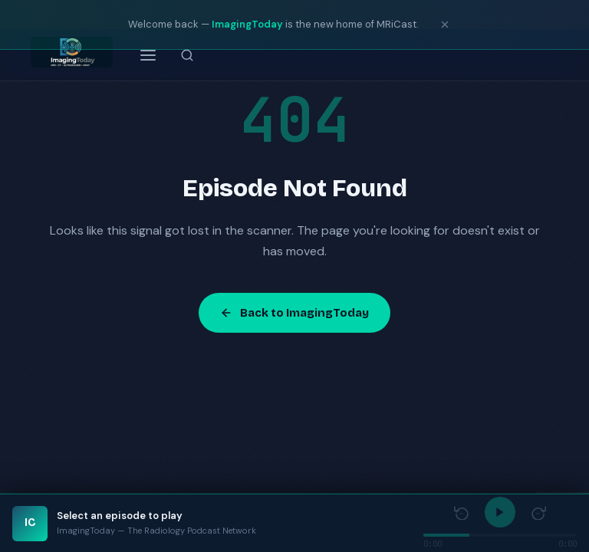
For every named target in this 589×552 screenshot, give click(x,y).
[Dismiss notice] (445, 24)
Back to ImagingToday (294, 313)
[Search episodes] (187, 55)
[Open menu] (148, 55)
